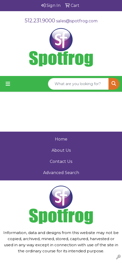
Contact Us (61, 161)
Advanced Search (61, 172)
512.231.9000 (40, 21)
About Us (61, 150)
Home (61, 139)
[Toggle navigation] (8, 83)
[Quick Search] (78, 84)
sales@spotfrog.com (76, 21)
